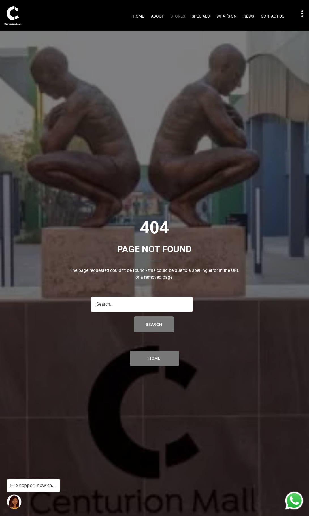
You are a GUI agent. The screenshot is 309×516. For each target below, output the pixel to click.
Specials (201, 16)
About (157, 16)
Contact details (299, 13)
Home (138, 16)
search (154, 324)
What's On (226, 16)
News (248, 16)
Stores (178, 16)
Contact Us (272, 16)
